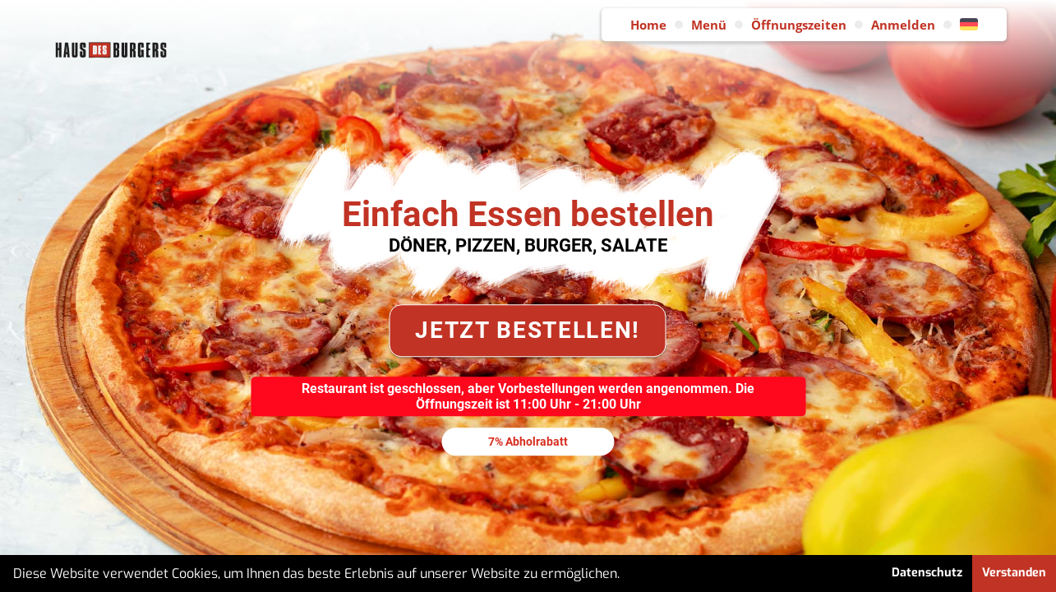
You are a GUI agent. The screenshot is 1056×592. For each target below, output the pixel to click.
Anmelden (903, 24)
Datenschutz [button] (927, 572)
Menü (708, 24)
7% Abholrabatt (528, 441)
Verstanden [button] (1014, 572)
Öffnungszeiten (798, 24)
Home (648, 24)
